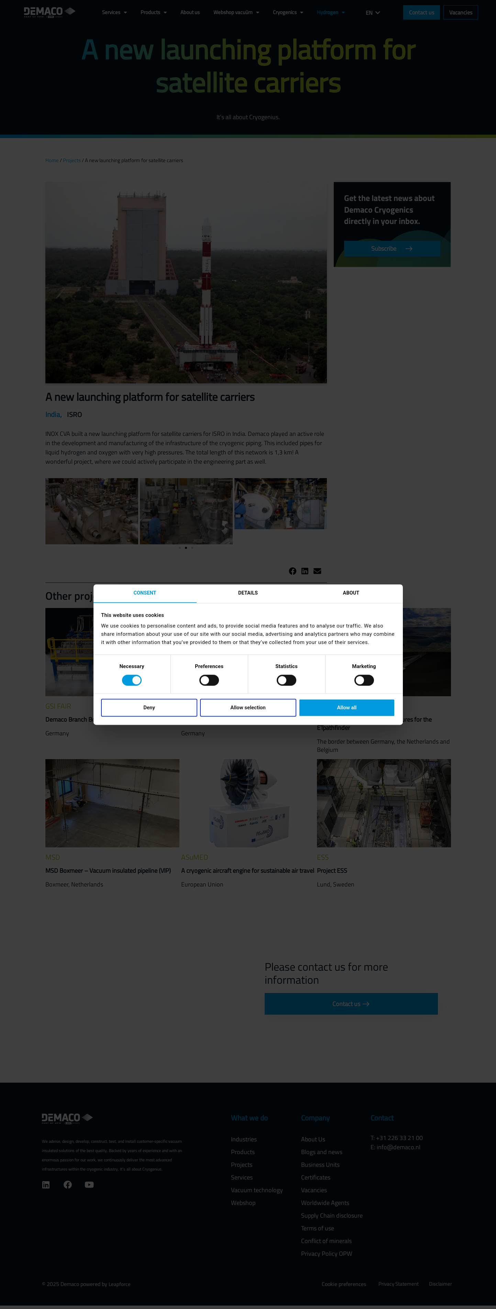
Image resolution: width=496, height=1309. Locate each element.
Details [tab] (248, 593)
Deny (149, 708)
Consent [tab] (145, 593)
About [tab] (351, 593)
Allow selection (247, 708)
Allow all (347, 708)
